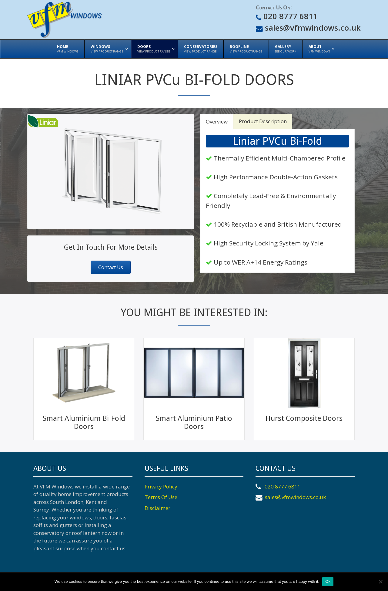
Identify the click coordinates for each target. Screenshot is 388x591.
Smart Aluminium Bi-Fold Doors (84, 422)
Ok (327, 581)
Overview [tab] (217, 121)
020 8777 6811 (289, 16)
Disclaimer (157, 508)
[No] (380, 582)
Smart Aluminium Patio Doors (194, 422)
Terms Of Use (161, 497)
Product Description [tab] (263, 121)
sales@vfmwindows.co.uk (312, 27)
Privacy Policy (161, 486)
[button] (111, 267)
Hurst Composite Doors (304, 418)
